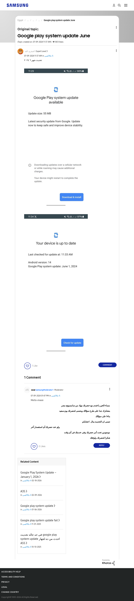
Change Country (10, 592)
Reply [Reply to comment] (101, 445)
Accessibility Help (11, 572)
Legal (4, 587)
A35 (22, 491)
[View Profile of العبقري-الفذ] (30, 51)
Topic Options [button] (112, 27)
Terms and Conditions (13, 577)
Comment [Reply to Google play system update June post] (107, 365)
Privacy (5, 582)
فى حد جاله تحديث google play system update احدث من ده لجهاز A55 (40, 539)
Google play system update (36, 505)
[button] (112, 50)
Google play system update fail (39, 520)
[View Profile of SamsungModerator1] (44, 390)
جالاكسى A (48, 56)
